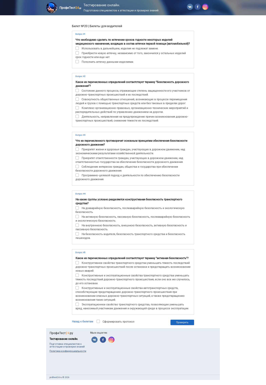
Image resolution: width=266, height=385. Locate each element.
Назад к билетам (82, 321)
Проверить (182, 322)
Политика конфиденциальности (68, 351)
